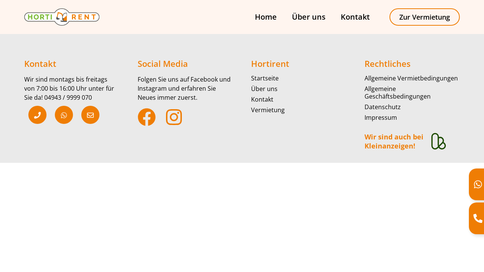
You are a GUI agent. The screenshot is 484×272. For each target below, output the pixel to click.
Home (266, 17)
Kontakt (355, 17)
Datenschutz (383, 107)
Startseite (265, 78)
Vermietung (268, 110)
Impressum (381, 117)
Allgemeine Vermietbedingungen (411, 78)
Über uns (309, 17)
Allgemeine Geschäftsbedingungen (398, 92)
